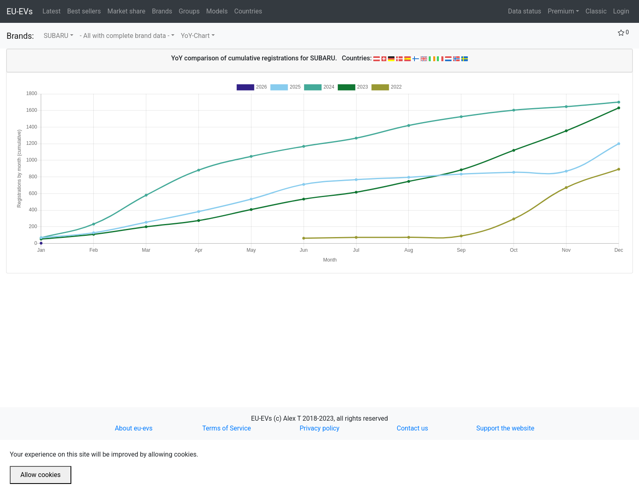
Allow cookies (40, 475)
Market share (127, 10)
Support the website (505, 428)
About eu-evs (134, 428)
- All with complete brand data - (125, 36)
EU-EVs (20, 11)
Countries (248, 11)
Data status (524, 11)
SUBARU (56, 36)
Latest (53, 10)
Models (218, 10)
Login (621, 11)
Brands (164, 10)
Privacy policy (319, 428)
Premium (561, 11)
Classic (596, 11)
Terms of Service (226, 428)
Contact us (412, 428)
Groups (191, 10)
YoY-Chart (195, 36)
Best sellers (85, 10)
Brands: (20, 36)
